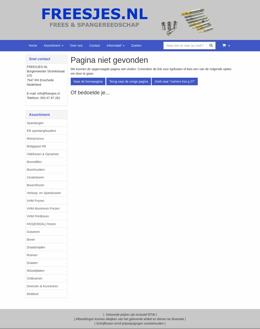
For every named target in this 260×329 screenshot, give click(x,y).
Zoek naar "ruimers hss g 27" (175, 81)
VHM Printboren (38, 216)
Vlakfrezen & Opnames (43, 154)
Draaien (32, 263)
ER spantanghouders (41, 131)
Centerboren (35, 177)
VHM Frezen (35, 200)
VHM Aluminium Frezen (43, 208)
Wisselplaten (35, 270)
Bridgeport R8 (36, 146)
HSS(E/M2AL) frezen (41, 224)
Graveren (33, 232)
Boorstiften (34, 162)
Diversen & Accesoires (42, 286)
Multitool (32, 294)
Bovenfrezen (35, 185)
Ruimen (32, 255)
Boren (31, 239)
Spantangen (35, 123)
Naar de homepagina (88, 81)
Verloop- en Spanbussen (44, 193)
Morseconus (35, 138)
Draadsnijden (36, 247)
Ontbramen (34, 278)
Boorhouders (36, 169)
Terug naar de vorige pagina (128, 81)
